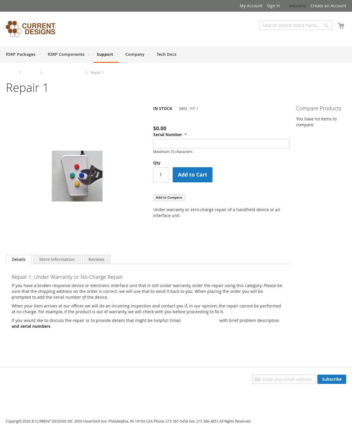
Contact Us (16, 402)
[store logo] (30, 30)
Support (30, 72)
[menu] (176, 55)
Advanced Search (276, 34)
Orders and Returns (25, 393)
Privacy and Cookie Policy (30, 377)
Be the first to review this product (185, 118)
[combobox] (296, 25)
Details (19, 259)
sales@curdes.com (200, 320)
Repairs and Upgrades (64, 72)
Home (11, 72)
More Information (57, 259)
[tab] (19, 259)
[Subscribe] (331, 379)
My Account (251, 5)
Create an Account (328, 5)
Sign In (273, 5)
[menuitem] (21, 54)
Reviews (96, 259)
